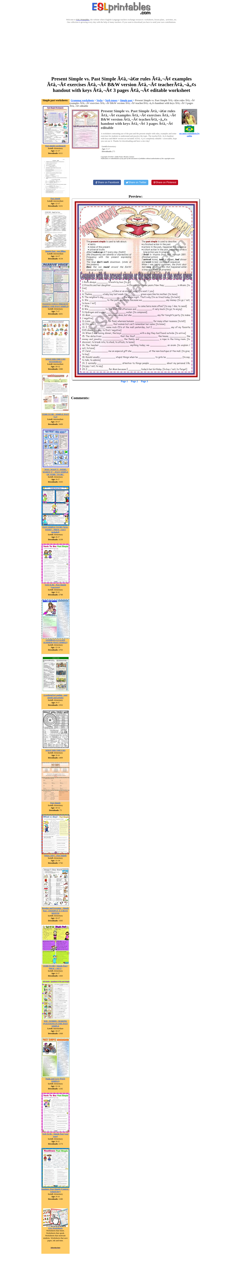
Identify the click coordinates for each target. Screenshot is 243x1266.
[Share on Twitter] (136, 182)
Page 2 (134, 381)
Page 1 (124, 381)
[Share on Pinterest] (164, 182)
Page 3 (144, 381)
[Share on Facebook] (107, 182)
